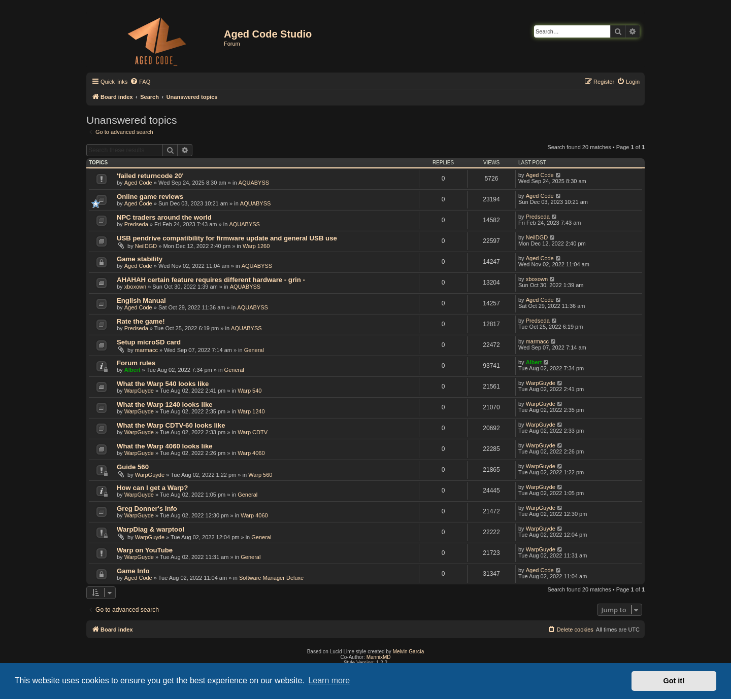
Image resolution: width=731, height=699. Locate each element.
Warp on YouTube (145, 550)
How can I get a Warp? (152, 488)
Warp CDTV (253, 432)
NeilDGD (146, 246)
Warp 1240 (251, 411)
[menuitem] (140, 82)
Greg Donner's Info (147, 508)
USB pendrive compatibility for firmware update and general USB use (227, 238)
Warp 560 (260, 475)
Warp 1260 (256, 246)
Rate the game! (141, 321)
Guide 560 (133, 467)
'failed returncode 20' (150, 176)
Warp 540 (249, 391)
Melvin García (408, 651)
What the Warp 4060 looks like (165, 446)
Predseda (136, 224)
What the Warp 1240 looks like (165, 404)
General (254, 350)
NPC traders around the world (164, 217)
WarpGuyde (139, 391)
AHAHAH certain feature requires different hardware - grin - (211, 280)
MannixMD (379, 657)
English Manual (141, 300)
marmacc (146, 350)
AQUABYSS (254, 183)
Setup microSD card (149, 342)
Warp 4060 (251, 453)
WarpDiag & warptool (150, 529)
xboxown (135, 287)
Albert (132, 370)
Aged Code (138, 183)
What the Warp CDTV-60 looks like (171, 425)
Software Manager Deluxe (271, 578)
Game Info (133, 571)
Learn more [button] (329, 680)
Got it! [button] (674, 681)
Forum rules (136, 363)
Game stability (139, 259)
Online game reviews (150, 196)
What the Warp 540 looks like (163, 384)
